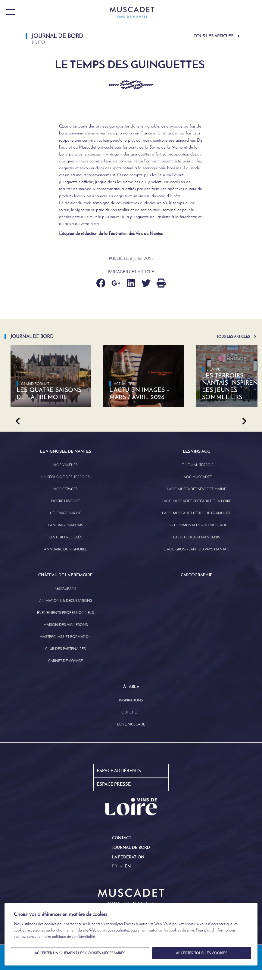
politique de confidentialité (73, 936)
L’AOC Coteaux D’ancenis (196, 537)
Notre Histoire (65, 501)
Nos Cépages (65, 489)
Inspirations (131, 700)
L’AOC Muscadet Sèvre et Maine (196, 489)
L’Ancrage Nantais (65, 525)
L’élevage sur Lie (65, 513)
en (128, 866)
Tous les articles (213, 35)
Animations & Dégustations (65, 601)
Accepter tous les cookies (201, 953)
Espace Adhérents (119, 770)
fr (114, 866)
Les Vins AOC (196, 451)
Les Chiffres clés (65, 537)
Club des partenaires (65, 649)
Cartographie (197, 574)
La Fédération (128, 857)
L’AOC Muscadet (197, 477)
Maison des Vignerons (65, 625)
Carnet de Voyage (65, 661)
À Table (131, 686)
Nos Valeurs (65, 465)
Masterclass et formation (65, 637)
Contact (121, 837)
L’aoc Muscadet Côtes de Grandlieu (196, 513)
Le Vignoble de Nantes (65, 451)
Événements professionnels (65, 613)
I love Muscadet (131, 724)
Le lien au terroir (196, 465)
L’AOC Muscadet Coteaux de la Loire (196, 501)
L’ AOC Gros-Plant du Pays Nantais (196, 549)
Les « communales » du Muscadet (196, 525)
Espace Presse (114, 784)
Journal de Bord (131, 847)
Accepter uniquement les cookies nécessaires (80, 953)
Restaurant (65, 589)
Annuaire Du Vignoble (65, 549)
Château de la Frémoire (65, 574)
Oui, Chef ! (131, 712)
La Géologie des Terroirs (65, 477)
